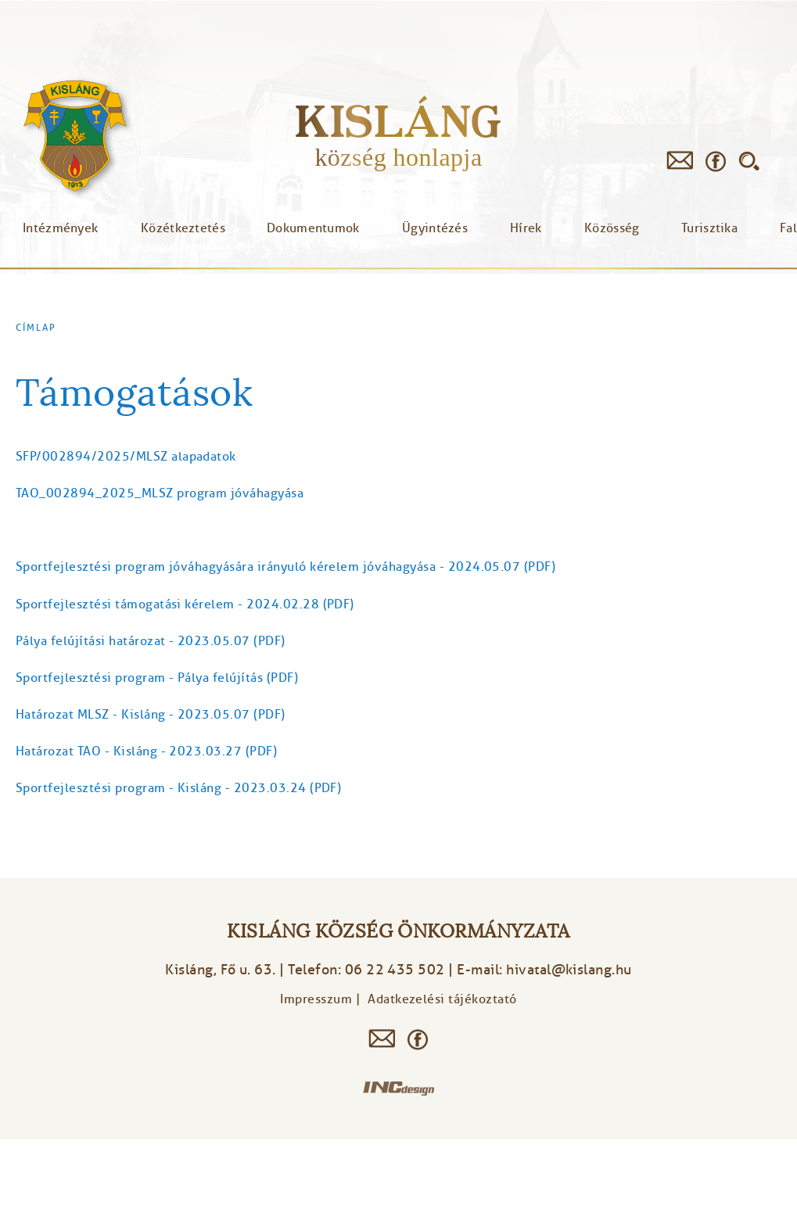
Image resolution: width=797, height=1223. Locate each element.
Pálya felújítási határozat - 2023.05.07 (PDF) (150, 641)
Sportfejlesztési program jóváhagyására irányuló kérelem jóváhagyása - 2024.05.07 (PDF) (285, 567)
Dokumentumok (313, 228)
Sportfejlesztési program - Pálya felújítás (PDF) (157, 678)
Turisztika (709, 228)
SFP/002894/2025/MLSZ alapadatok (126, 456)
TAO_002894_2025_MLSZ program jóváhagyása (159, 493)
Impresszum (316, 999)
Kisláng (398, 121)
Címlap (36, 327)
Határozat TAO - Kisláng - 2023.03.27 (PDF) (146, 751)
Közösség (611, 228)
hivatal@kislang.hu (569, 969)
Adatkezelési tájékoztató (442, 999)
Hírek (526, 228)
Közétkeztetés (183, 228)
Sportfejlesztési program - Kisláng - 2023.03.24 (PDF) (178, 788)
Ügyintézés (435, 228)
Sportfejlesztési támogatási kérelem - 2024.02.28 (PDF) (185, 604)
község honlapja (398, 157)
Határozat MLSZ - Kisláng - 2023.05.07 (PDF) (150, 715)
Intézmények (60, 228)
